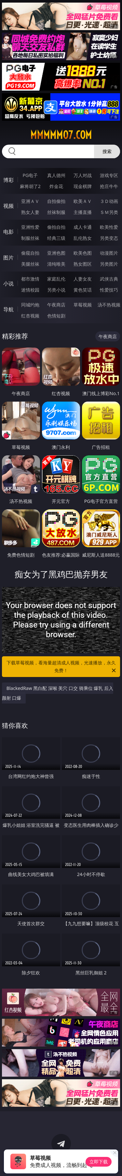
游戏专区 (109, 175)
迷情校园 (30, 290)
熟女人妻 (30, 212)
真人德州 (56, 175)
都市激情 (30, 279)
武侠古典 (109, 279)
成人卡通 (83, 227)
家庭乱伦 (56, 279)
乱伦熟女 (83, 238)
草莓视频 (83, 305)
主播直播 (83, 212)
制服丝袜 (30, 238)
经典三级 (56, 238)
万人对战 (83, 175)
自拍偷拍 (56, 201)
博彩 (8, 179)
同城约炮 (30, 305)
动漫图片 (109, 253)
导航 (8, 309)
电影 (8, 231)
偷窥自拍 (30, 253)
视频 (8, 205)
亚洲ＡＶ (30, 201)
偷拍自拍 (56, 227)
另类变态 (109, 238)
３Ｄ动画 (109, 201)
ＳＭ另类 (109, 212)
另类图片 (109, 264)
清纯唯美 (56, 264)
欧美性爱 (109, 227)
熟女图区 (83, 264)
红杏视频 (30, 316)
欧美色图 (83, 253)
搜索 (107, 151)
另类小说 (56, 290)
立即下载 (98, 1162)
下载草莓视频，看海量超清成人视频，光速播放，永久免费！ (62, 667)
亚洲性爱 (30, 227)
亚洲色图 (56, 253)
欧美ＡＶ (83, 201)
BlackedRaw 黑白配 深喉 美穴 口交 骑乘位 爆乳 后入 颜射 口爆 (57, 693)
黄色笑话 (83, 290)
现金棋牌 (83, 186)
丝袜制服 (56, 212)
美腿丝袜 (30, 264)
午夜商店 (56, 305)
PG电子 (30, 175)
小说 (8, 283)
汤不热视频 (109, 305)
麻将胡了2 (30, 186)
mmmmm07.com (61, 134)
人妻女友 (83, 279)
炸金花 (56, 186)
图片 (8, 257)
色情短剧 (56, 316)
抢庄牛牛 (109, 186)
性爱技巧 (109, 290)
